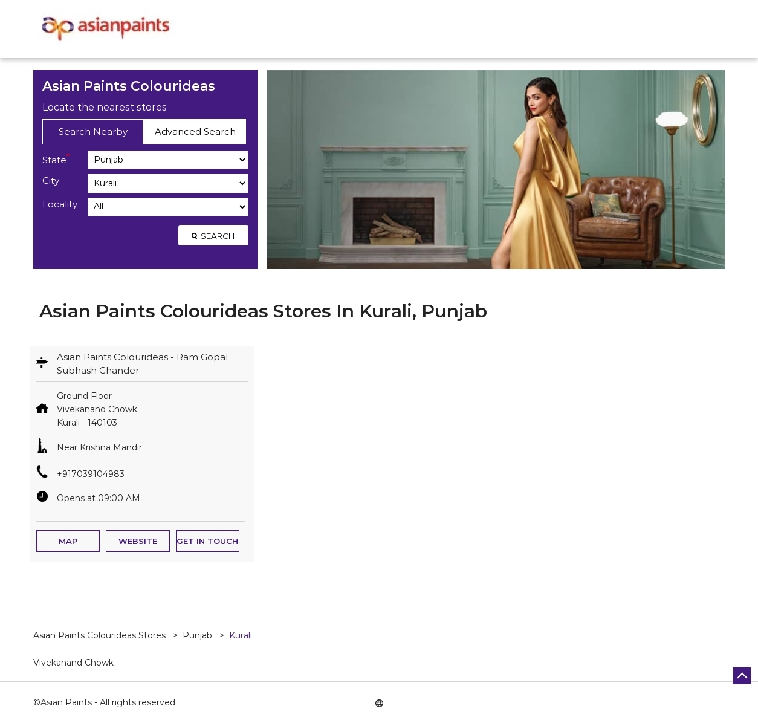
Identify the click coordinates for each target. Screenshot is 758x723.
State (56, 159)
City (50, 180)
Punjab (197, 635)
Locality (59, 204)
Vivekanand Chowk (73, 662)
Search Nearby (93, 131)
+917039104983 (91, 473)
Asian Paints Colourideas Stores (100, 635)
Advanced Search (195, 131)
